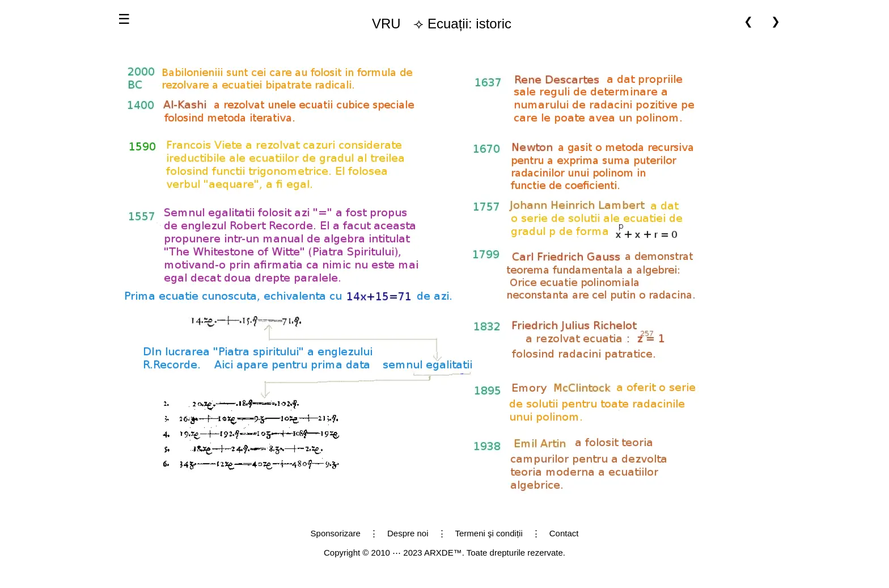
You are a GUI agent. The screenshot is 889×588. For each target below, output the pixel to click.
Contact (564, 533)
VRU (386, 23)
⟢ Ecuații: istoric (437, 24)
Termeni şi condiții (489, 533)
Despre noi (408, 533)
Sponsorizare (336, 533)
